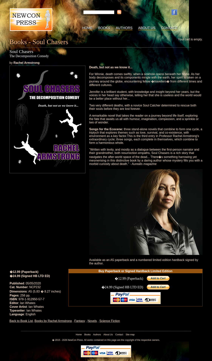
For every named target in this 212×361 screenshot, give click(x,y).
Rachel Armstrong (26, 62)
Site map (130, 334)
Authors (124, 28)
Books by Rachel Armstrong (53, 321)
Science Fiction (109, 321)
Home (87, 28)
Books (104, 28)
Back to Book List (21, 321)
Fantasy (79, 321)
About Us (147, 28)
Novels (92, 321)
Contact (169, 28)
